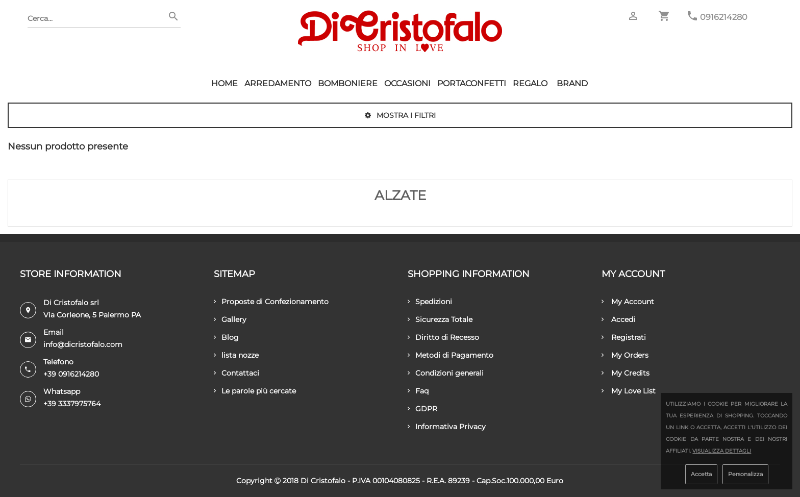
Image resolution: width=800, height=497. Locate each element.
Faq (418, 390)
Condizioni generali (446, 373)
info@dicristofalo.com (82, 344)
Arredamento (277, 83)
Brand (572, 83)
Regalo (530, 83)
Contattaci (236, 373)
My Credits (625, 373)
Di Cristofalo (323, 480)
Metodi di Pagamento (450, 355)
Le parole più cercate (255, 390)
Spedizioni (430, 301)
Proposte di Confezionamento (271, 301)
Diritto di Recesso (443, 337)
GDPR (422, 408)
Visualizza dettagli (721, 451)
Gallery (230, 319)
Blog (226, 337)
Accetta (701, 474)
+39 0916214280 (71, 374)
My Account (628, 301)
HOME (224, 83)
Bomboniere (348, 83)
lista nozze (236, 355)
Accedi (618, 319)
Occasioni (407, 83)
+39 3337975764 (72, 403)
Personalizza (745, 474)
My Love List (629, 390)
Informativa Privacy (447, 426)
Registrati (624, 337)
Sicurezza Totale (440, 319)
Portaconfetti (471, 83)
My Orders (625, 355)
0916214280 (723, 17)
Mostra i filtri (400, 115)
